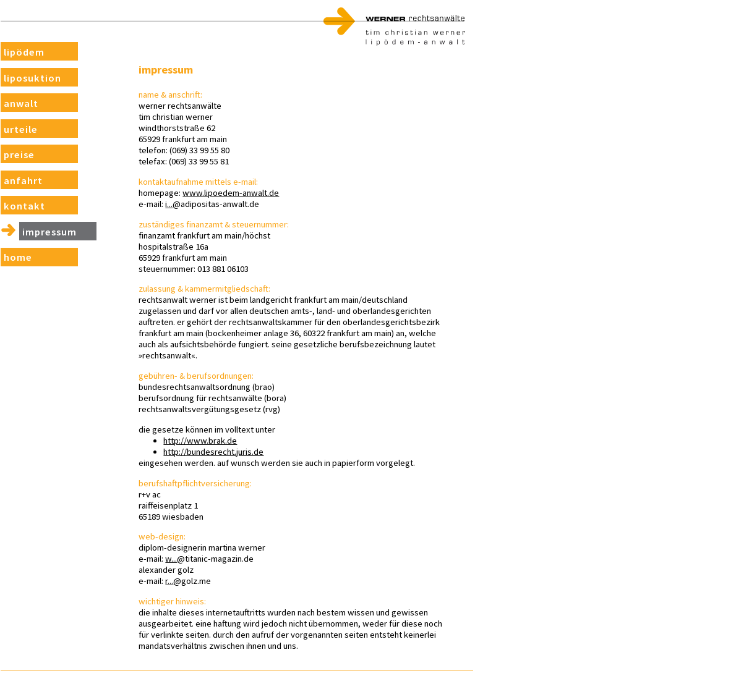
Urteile (19, 132)
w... (187, 558)
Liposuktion (30, 81)
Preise (17, 158)
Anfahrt (21, 184)
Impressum (47, 236)
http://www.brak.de (216, 440)
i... (185, 203)
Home (15, 262)
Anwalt (19, 106)
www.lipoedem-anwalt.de (247, 192)
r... (185, 580)
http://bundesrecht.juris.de (229, 451)
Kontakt (22, 210)
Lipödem (22, 55)
